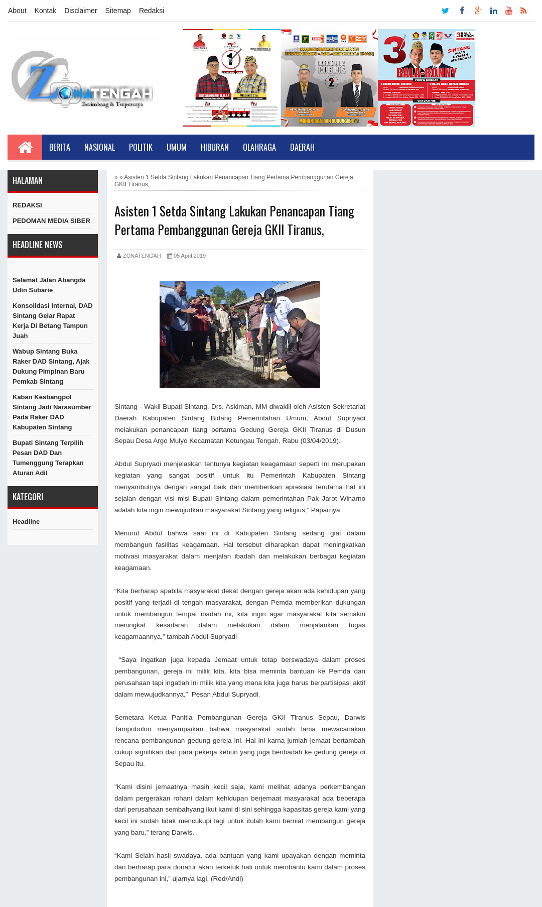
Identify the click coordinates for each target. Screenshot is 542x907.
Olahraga (259, 147)
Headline (26, 521)
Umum (177, 147)
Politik (141, 147)
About (17, 11)
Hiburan (215, 147)
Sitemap (118, 11)
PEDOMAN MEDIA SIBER (51, 220)
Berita (59, 147)
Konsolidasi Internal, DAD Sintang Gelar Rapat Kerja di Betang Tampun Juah (53, 320)
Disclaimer (80, 11)
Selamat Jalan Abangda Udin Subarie (49, 285)
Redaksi (152, 11)
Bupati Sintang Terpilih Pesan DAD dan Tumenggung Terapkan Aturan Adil (48, 458)
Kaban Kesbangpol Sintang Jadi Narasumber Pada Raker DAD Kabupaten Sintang (52, 412)
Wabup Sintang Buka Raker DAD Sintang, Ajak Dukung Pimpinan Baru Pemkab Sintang (51, 366)
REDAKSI (27, 205)
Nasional (99, 147)
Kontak (46, 11)
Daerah (302, 147)
